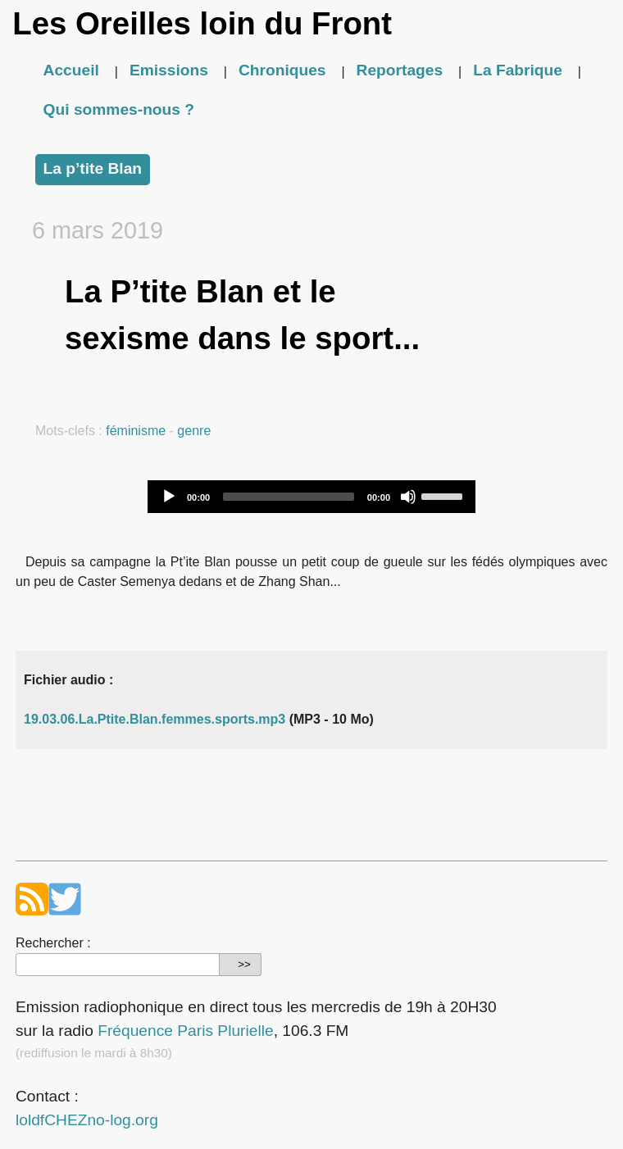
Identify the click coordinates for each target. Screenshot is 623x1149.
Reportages (400, 70)
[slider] (288, 497)
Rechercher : (53, 943)
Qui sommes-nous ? (118, 109)
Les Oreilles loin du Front (202, 23)
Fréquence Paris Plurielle (185, 1030)
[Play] (169, 496)
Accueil (71, 70)
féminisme (136, 431)
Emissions (169, 70)
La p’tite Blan (92, 168)
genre (194, 431)
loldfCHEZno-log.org (87, 1120)
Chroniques (282, 70)
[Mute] (408, 496)
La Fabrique (517, 70)
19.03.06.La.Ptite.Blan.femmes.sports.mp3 (154, 719)
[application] (311, 496)
